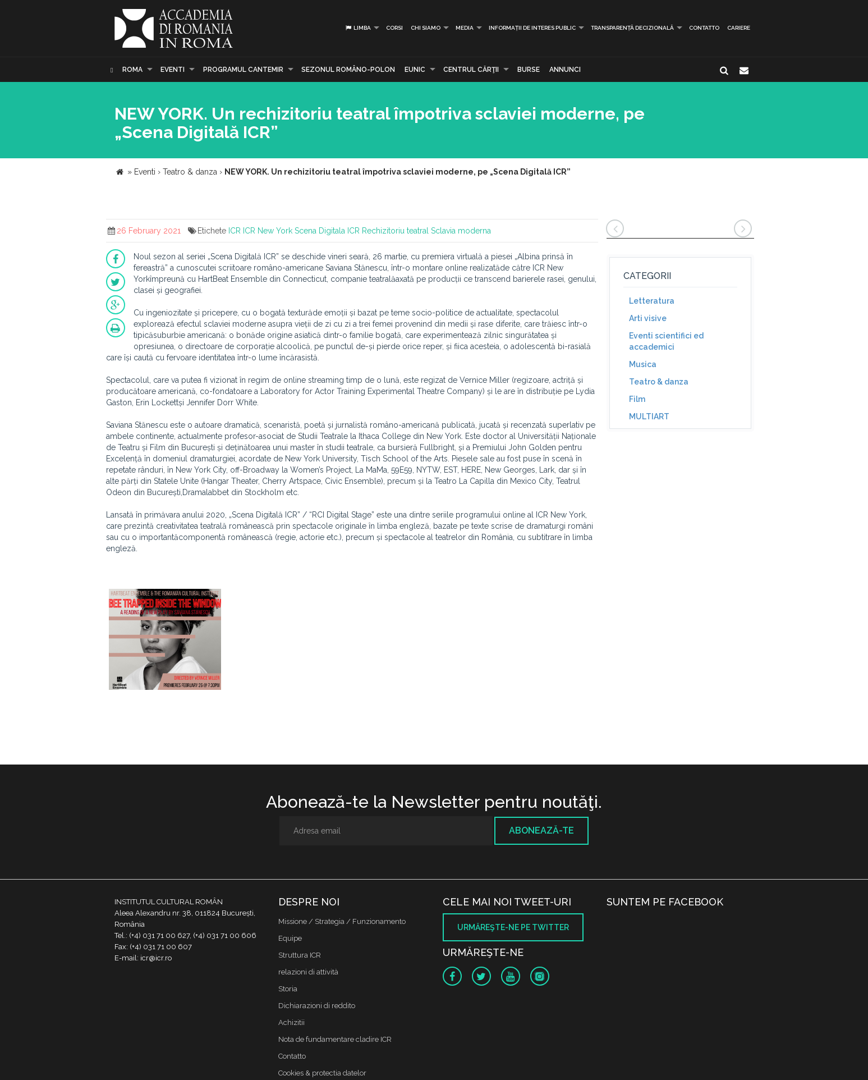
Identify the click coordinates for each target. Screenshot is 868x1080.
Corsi (394, 28)
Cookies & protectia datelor (322, 1073)
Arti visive (648, 318)
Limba (358, 28)
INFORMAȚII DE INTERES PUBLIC (532, 28)
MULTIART (649, 416)
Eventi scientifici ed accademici (666, 341)
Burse (528, 70)
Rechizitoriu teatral (395, 230)
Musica (642, 364)
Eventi (172, 70)
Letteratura (651, 300)
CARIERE (738, 28)
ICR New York (267, 230)
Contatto (704, 28)
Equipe (290, 938)
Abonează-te (541, 830)
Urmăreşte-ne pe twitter (513, 927)
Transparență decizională (632, 28)
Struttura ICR (299, 955)
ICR (234, 230)
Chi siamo (425, 28)
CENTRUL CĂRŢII (471, 70)
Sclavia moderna (461, 230)
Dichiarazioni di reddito (316, 1005)
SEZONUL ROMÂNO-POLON (348, 70)
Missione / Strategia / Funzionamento (342, 921)
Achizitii (291, 1022)
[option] (165, 641)
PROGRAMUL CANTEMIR (243, 70)
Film (637, 399)
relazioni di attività (308, 972)
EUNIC (415, 70)
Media (465, 28)
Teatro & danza (658, 381)
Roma (132, 70)
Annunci (565, 70)
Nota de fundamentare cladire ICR (335, 1039)
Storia (287, 989)
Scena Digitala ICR (327, 230)
